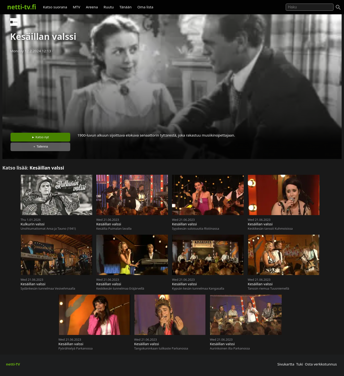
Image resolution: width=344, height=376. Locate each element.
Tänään (125, 7)
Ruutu (109, 7)
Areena (92, 7)
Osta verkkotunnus (321, 364)
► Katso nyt (40, 137)
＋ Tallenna (40, 146)
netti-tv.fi (21, 7)
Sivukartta (285, 364)
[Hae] (309, 7)
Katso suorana (55, 7)
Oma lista (145, 7)
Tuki (299, 364)
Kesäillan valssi (47, 167)
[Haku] (338, 7)
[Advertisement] (172, 91)
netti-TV (13, 364)
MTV (76, 7)
